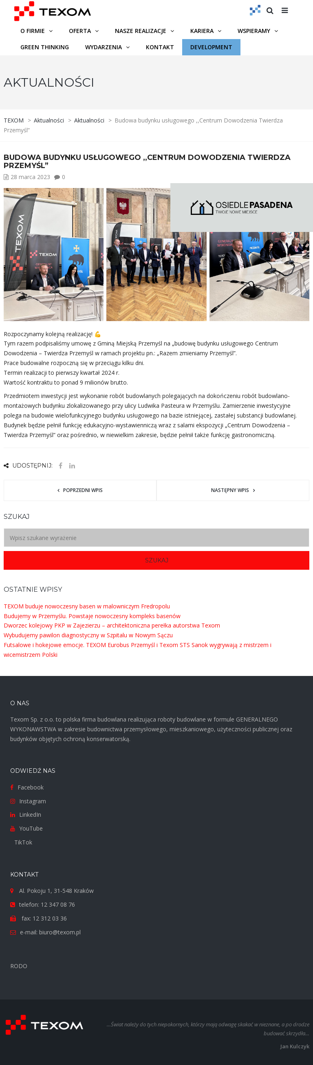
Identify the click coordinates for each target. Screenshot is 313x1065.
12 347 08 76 (58, 904)
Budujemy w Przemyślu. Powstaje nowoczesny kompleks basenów (92, 616)
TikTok (23, 842)
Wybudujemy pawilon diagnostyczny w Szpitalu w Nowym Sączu (88, 635)
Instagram (32, 801)
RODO (18, 966)
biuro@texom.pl (60, 932)
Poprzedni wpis (83, 490)
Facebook (31, 787)
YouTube (31, 828)
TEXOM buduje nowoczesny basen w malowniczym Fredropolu (87, 606)
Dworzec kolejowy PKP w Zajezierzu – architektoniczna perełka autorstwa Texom (112, 625)
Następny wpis (230, 490)
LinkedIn (30, 814)
